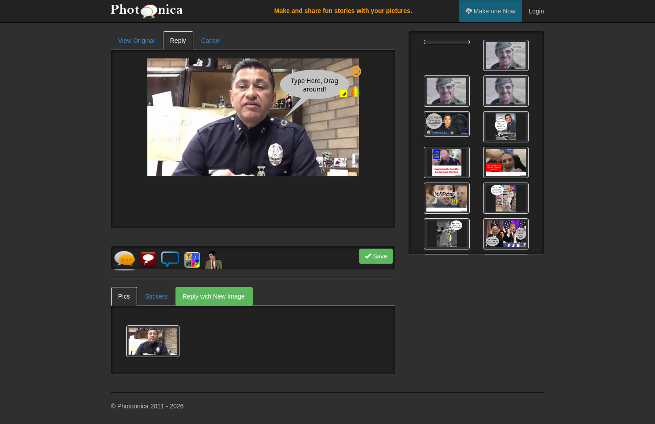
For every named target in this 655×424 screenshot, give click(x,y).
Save (376, 256)
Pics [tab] (124, 296)
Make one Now (490, 11)
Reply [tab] (178, 40)
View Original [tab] (136, 40)
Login (536, 11)
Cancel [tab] (211, 40)
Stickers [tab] (156, 296)
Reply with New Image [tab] (214, 296)
